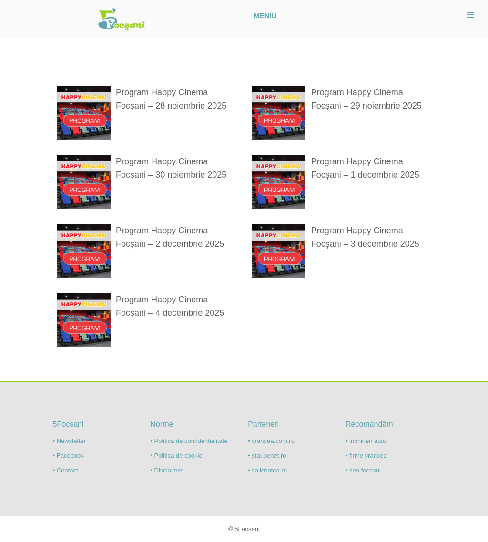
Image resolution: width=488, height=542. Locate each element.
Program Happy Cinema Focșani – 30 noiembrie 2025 (171, 168)
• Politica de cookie (176, 455)
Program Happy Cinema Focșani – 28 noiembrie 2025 (171, 99)
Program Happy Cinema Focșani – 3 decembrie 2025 (365, 237)
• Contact (65, 470)
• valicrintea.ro (267, 470)
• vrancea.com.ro (271, 440)
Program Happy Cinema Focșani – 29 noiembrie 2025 (366, 99)
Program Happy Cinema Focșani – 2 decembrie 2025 (170, 237)
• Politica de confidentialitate (188, 440)
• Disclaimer (166, 470)
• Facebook (68, 455)
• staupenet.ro (267, 455)
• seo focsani (363, 470)
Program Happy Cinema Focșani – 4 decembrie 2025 (170, 306)
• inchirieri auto (366, 440)
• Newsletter (69, 440)
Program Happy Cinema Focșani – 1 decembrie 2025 (365, 168)
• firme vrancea (366, 455)
